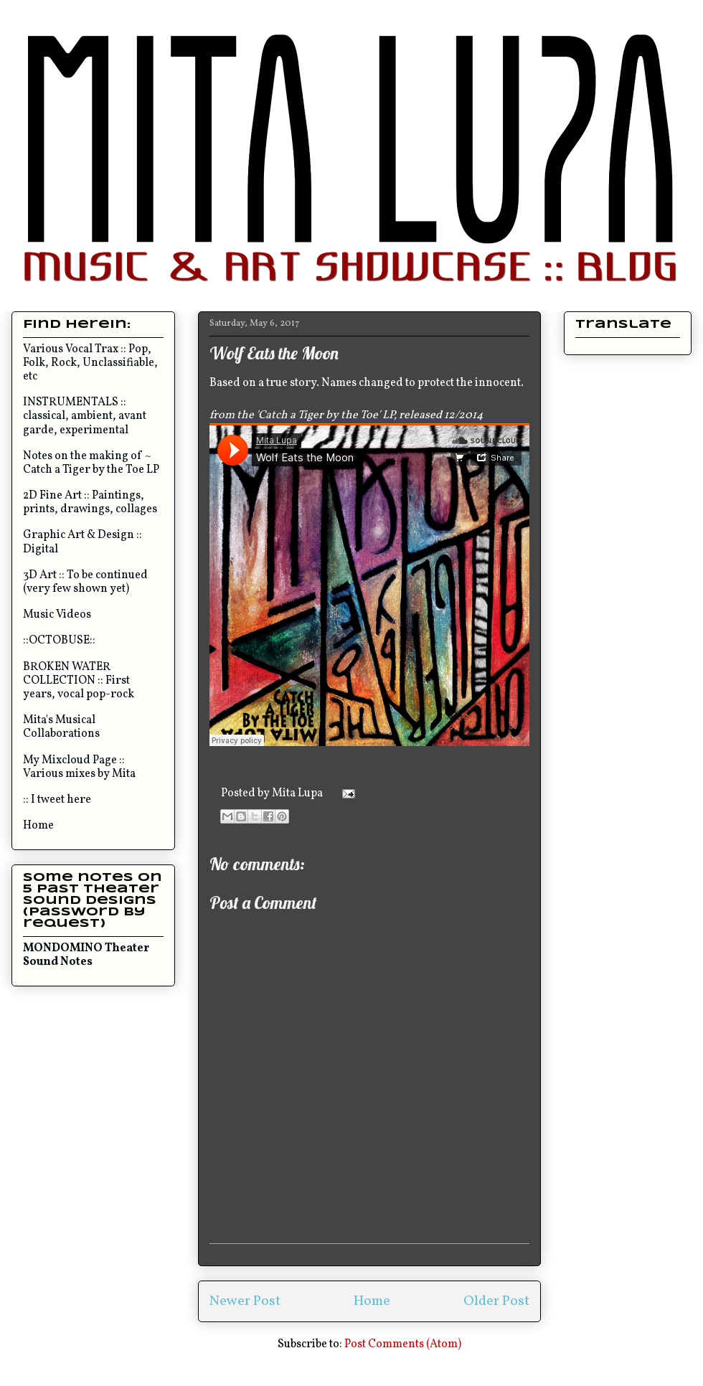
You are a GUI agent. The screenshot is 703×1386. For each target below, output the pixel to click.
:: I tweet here (57, 800)
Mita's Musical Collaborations (61, 727)
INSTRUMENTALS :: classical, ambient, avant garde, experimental (84, 416)
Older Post (496, 1301)
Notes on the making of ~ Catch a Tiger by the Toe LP (91, 463)
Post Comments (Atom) (402, 1344)
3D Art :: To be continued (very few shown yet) (85, 582)
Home (372, 1301)
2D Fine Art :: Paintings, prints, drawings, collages (90, 502)
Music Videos (57, 615)
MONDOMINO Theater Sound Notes (86, 955)
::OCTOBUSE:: (59, 641)
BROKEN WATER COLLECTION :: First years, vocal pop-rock (78, 680)
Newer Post (244, 1301)
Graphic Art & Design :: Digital (82, 542)
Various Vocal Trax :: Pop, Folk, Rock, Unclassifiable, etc (90, 363)
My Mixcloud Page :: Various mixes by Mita (79, 767)
